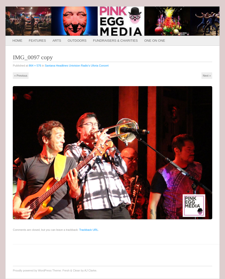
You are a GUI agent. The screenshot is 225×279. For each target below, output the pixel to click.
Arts (56, 40)
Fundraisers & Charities (115, 40)
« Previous (20, 75)
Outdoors (77, 40)
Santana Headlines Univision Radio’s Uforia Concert (77, 65)
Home (17, 40)
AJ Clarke (90, 270)
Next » (207, 75)
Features (37, 40)
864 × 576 (35, 65)
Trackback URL (88, 229)
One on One (154, 40)
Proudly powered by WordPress (32, 270)
